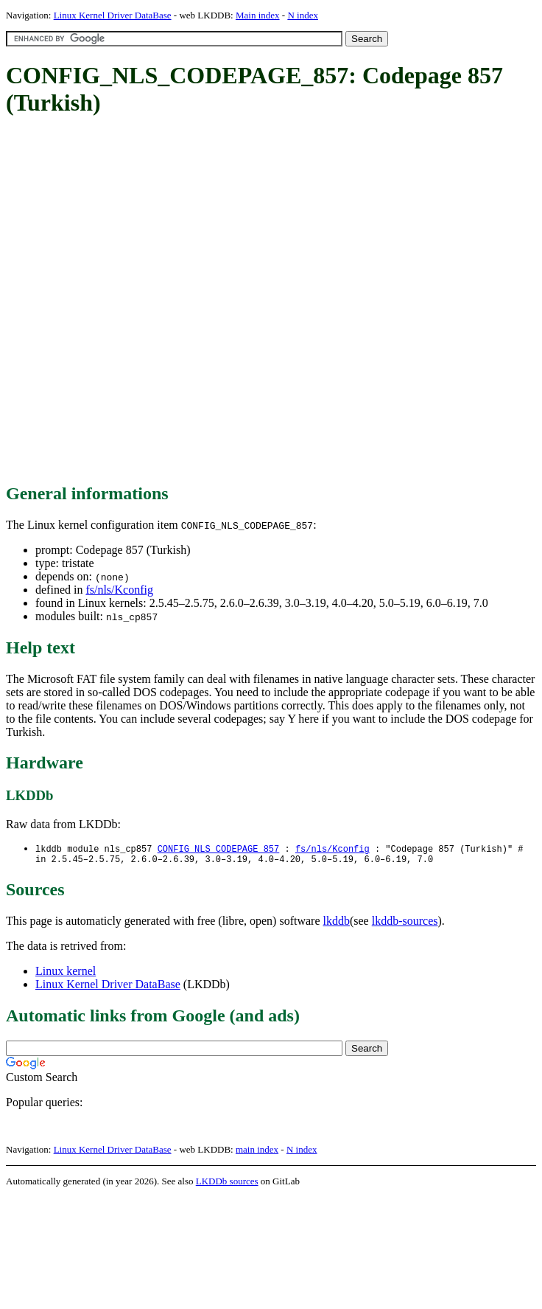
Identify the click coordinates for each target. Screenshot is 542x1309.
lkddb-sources (405, 923)
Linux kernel (65, 974)
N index (302, 15)
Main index (258, 15)
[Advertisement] (168, 301)
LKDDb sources (227, 1184)
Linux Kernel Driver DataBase (113, 15)
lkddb (336, 923)
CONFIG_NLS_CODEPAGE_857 (219, 849)
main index (257, 1152)
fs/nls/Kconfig (119, 589)
